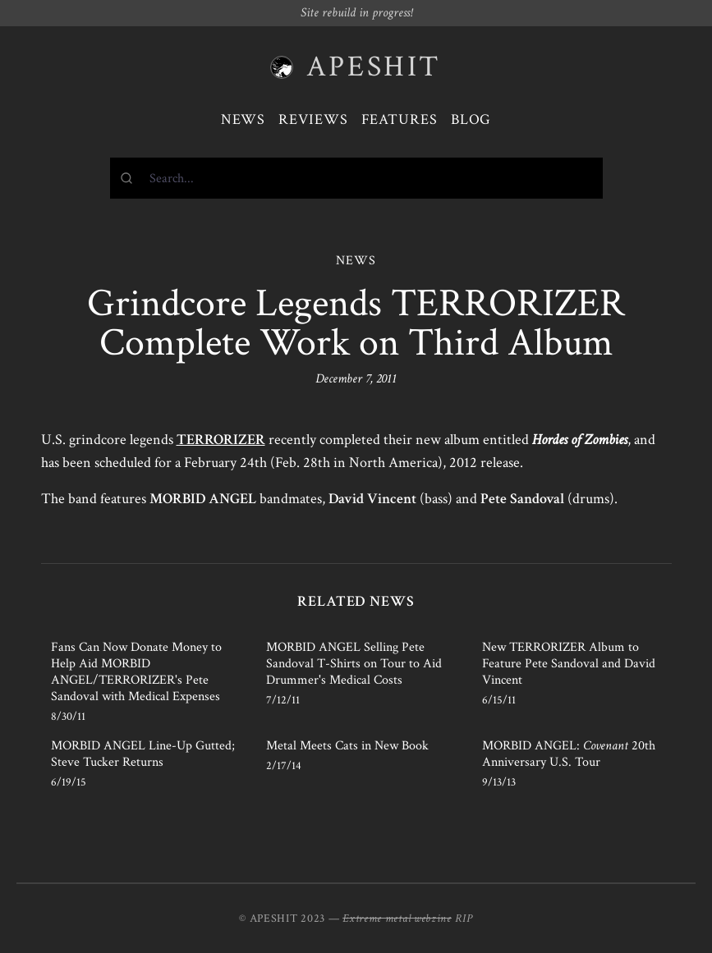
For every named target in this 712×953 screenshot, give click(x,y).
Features (399, 119)
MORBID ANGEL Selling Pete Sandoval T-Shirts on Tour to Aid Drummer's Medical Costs (354, 664)
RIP (464, 918)
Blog (471, 119)
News (243, 119)
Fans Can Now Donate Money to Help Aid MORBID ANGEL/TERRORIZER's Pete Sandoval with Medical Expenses (136, 672)
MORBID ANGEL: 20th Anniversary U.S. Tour (568, 754)
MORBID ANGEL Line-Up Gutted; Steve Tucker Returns (143, 754)
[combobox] (356, 178)
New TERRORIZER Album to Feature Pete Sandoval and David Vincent (568, 664)
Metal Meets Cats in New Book (347, 745)
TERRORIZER (221, 439)
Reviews (312, 119)
